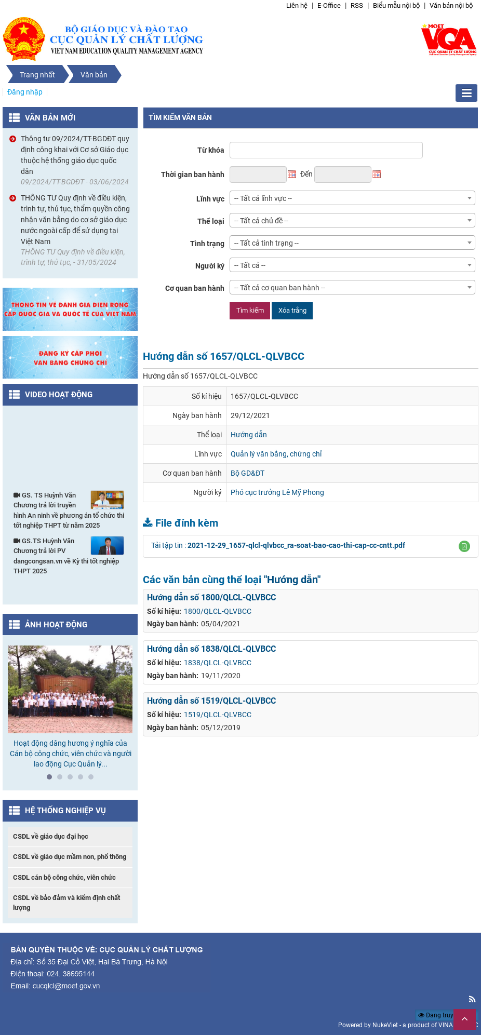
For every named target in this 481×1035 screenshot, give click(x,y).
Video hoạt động (58, 394)
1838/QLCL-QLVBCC (217, 662)
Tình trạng (207, 243)
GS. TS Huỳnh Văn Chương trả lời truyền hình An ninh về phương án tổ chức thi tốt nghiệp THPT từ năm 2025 (69, 510)
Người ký (209, 266)
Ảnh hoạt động (56, 624)
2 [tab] (62, 779)
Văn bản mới (50, 118)
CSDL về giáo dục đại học (50, 836)
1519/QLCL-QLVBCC (217, 714)
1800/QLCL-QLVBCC (217, 611)
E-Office (329, 5)
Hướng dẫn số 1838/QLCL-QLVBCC (211, 649)
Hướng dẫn (249, 435)
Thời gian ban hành (192, 174)
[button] (464, 546)
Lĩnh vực (210, 199)
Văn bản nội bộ (451, 5)
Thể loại (210, 221)
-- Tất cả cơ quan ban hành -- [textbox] (279, 288)
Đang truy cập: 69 (447, 1015)
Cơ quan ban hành (194, 288)
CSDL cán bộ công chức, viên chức (64, 877)
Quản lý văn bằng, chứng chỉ (276, 454)
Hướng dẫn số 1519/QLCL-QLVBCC (211, 701)
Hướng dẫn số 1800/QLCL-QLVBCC (211, 597)
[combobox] (352, 198)
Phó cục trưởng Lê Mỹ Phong (277, 492)
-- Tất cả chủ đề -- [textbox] (261, 221)
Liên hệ (297, 5)
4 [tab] (83, 779)
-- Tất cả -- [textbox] (249, 265)
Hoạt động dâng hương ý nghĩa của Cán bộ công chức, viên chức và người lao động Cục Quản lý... (70, 753)
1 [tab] (52, 779)
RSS (357, 5)
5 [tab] (93, 779)
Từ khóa (210, 150)
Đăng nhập (25, 92)
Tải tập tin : (278, 545)
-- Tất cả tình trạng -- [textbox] (266, 243)
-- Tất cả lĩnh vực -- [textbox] (263, 198)
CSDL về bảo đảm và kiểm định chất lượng (66, 902)
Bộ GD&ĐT (247, 473)
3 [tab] (73, 779)
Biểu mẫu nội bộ (396, 5)
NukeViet (385, 1025)
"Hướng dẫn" (292, 579)
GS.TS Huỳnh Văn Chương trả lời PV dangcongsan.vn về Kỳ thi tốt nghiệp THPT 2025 (69, 555)
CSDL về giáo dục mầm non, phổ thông (69, 857)
